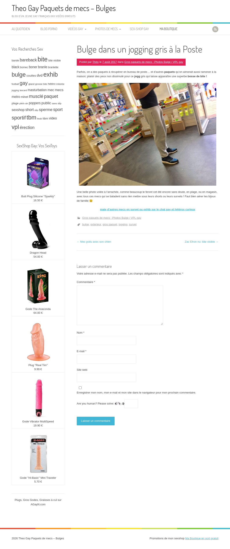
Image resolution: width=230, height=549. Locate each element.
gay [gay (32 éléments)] (24, 83)
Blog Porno (48, 29)
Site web (82, 369)
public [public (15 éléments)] (46, 103)
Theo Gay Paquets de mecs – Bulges (64, 8)
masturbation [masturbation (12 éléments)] (37, 90)
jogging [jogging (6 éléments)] (15, 90)
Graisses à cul (48, 500)
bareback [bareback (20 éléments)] (28, 60)
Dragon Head (38, 252)
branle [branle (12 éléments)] (42, 67)
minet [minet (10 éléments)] (24, 97)
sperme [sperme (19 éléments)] (45, 109)
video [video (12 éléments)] (53, 118)
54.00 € (37, 256)
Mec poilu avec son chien (94, 241)
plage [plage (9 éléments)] (15, 103)
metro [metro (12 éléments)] (16, 97)
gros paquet (110, 224)
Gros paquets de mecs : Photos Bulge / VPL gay (153, 62)
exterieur (95, 224)
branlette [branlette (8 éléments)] (53, 67)
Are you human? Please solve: (107, 403)
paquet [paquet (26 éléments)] (51, 96)
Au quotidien (21, 29)
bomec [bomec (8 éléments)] (24, 67)
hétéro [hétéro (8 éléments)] (52, 83)
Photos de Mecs (106, 29)
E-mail (81, 351)
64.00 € (37, 312)
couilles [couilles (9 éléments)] (31, 75)
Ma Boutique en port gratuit (201, 538)
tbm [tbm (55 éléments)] (31, 117)
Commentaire (86, 282)
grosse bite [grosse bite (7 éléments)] (41, 83)
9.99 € (38, 369)
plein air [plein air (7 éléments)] (23, 103)
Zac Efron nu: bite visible (201, 241)
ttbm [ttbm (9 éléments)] (45, 118)
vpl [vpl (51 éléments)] (15, 127)
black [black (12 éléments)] (15, 67)
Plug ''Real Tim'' (38, 365)
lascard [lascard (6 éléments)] (23, 90)
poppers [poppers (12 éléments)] (35, 103)
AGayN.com (38, 504)
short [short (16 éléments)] (29, 110)
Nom (80, 332)
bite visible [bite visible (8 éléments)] (54, 60)
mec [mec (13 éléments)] (51, 90)
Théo (95, 62)
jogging (123, 224)
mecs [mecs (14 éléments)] (59, 90)
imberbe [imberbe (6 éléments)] (60, 84)
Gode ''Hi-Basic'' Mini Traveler (38, 477)
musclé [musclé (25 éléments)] (36, 96)
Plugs (18, 500)
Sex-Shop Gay (139, 29)
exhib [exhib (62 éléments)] (50, 74)
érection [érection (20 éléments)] (27, 127)
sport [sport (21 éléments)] (58, 109)
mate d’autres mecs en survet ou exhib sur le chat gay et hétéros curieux (147, 209)
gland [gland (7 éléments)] (31, 83)
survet (132, 224)
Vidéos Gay (75, 29)
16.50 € (37, 200)
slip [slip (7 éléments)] (36, 110)
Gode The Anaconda (38, 309)
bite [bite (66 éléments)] (43, 59)
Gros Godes (30, 500)
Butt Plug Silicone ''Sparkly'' (38, 196)
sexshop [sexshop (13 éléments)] (18, 110)
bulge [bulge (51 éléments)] (19, 74)
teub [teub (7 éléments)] (39, 118)
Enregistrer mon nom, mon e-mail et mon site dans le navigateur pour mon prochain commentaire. (136, 392)
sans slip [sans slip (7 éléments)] (56, 103)
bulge (85, 224)
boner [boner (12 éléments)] (33, 67)
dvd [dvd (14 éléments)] (39, 75)
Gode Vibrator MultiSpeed (38, 421)
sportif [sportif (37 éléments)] (19, 117)
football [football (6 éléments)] (15, 84)
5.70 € (38, 481)
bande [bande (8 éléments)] (15, 60)
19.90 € (37, 425)
